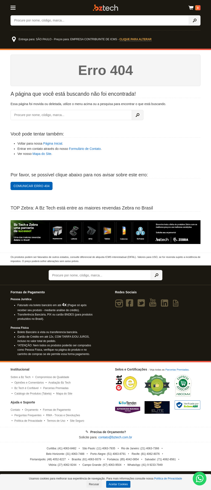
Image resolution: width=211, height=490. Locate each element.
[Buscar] (100, 20)
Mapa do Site (41, 154)
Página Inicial (52, 143)
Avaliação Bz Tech (59, 382)
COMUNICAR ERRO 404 (31, 186)
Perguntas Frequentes (28, 415)
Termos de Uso (56, 420)
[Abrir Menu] (23, 7)
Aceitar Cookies (118, 484)
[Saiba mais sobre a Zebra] (105, 232)
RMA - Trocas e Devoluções (63, 415)
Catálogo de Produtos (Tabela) (33, 393)
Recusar (94, 484)
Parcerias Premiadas (56, 388)
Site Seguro (77, 420)
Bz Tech (105, 8)
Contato (15, 409)
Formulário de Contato (85, 149)
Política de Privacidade (28, 420)
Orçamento (31, 409)
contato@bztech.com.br (115, 437)
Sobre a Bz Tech (21, 377)
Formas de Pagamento (57, 409)
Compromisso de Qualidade (52, 377)
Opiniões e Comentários (29, 382)
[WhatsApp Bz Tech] (199, 479)
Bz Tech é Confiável (26, 388)
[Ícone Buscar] (194, 20)
